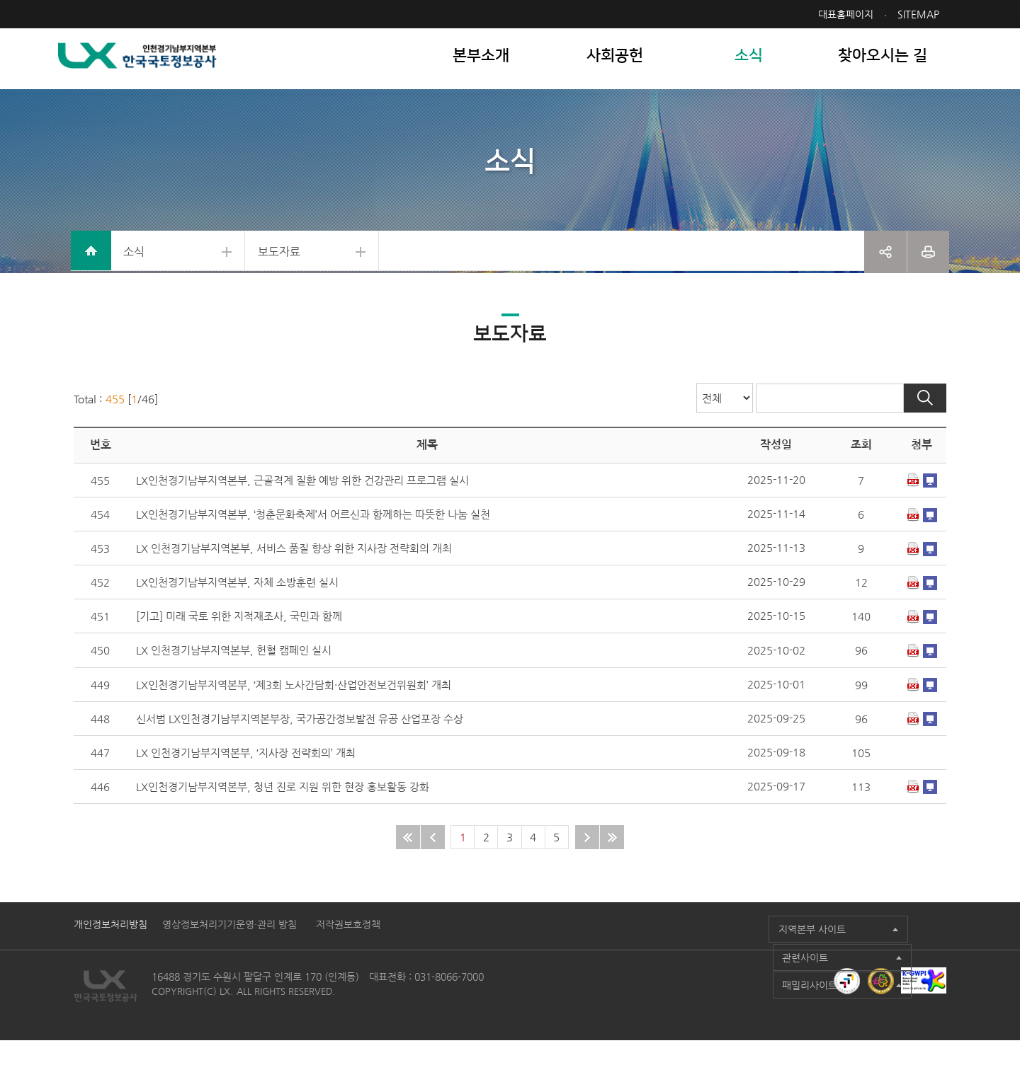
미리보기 (933, 501)
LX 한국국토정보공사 (153, 64)
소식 (138, 261)
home (92, 262)
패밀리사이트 (859, 949)
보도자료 (297, 261)
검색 (928, 417)
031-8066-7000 (446, 1001)
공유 (885, 262)
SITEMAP (921, 14)
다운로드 (916, 501)
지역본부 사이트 (600, 949)
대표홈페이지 (848, 14)
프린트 (928, 262)
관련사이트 (722, 949)
